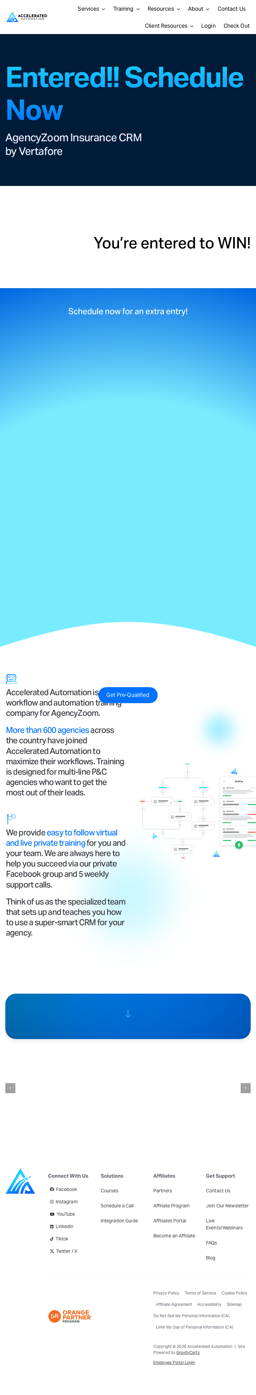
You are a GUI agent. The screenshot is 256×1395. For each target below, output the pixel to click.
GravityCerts (187, 1352)
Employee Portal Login (174, 1362)
